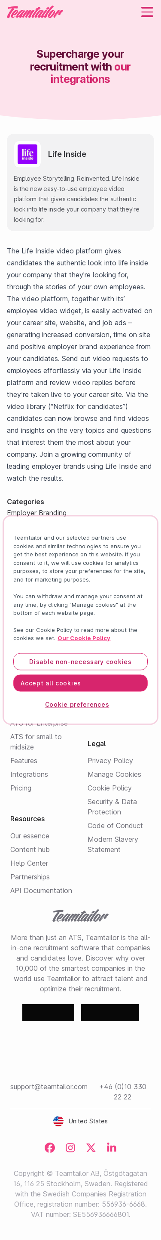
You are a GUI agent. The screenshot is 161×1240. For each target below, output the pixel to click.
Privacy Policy (110, 760)
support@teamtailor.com (49, 1086)
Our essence (29, 836)
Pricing (20, 788)
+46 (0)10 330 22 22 (122, 1091)
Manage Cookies (114, 774)
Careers (100, 685)
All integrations (40, 603)
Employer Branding (40, 709)
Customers (104, 699)
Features (23, 760)
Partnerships (30, 877)
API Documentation (41, 890)
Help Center (29, 863)
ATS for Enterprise (39, 723)
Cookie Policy (110, 788)
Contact (100, 712)
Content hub (30, 849)
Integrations (29, 774)
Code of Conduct (115, 825)
